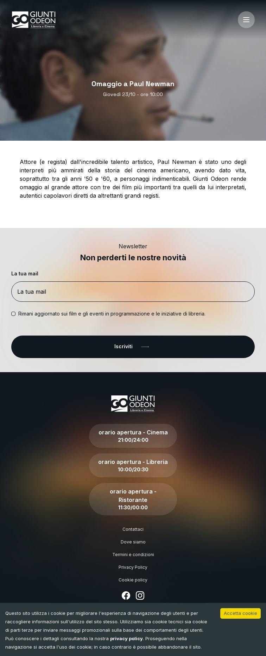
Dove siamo (133, 541)
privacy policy (126, 638)
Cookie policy (133, 579)
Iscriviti (133, 347)
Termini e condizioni (133, 554)
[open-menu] (246, 19)
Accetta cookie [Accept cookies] (240, 613)
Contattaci (133, 529)
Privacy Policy (133, 567)
